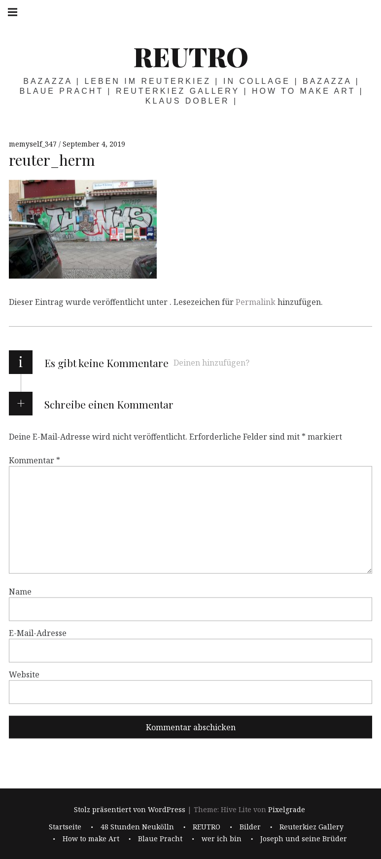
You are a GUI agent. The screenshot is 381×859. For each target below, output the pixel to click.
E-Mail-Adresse (38, 633)
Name (20, 591)
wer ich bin (222, 838)
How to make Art (91, 838)
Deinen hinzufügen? (211, 362)
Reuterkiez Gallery (311, 826)
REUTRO (190, 56)
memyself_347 (34, 144)
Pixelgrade (286, 810)
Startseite (65, 826)
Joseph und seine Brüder (303, 838)
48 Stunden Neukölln (137, 826)
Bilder (250, 826)
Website (24, 674)
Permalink (256, 302)
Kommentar (34, 460)
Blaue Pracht (160, 838)
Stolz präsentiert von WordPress (129, 810)
